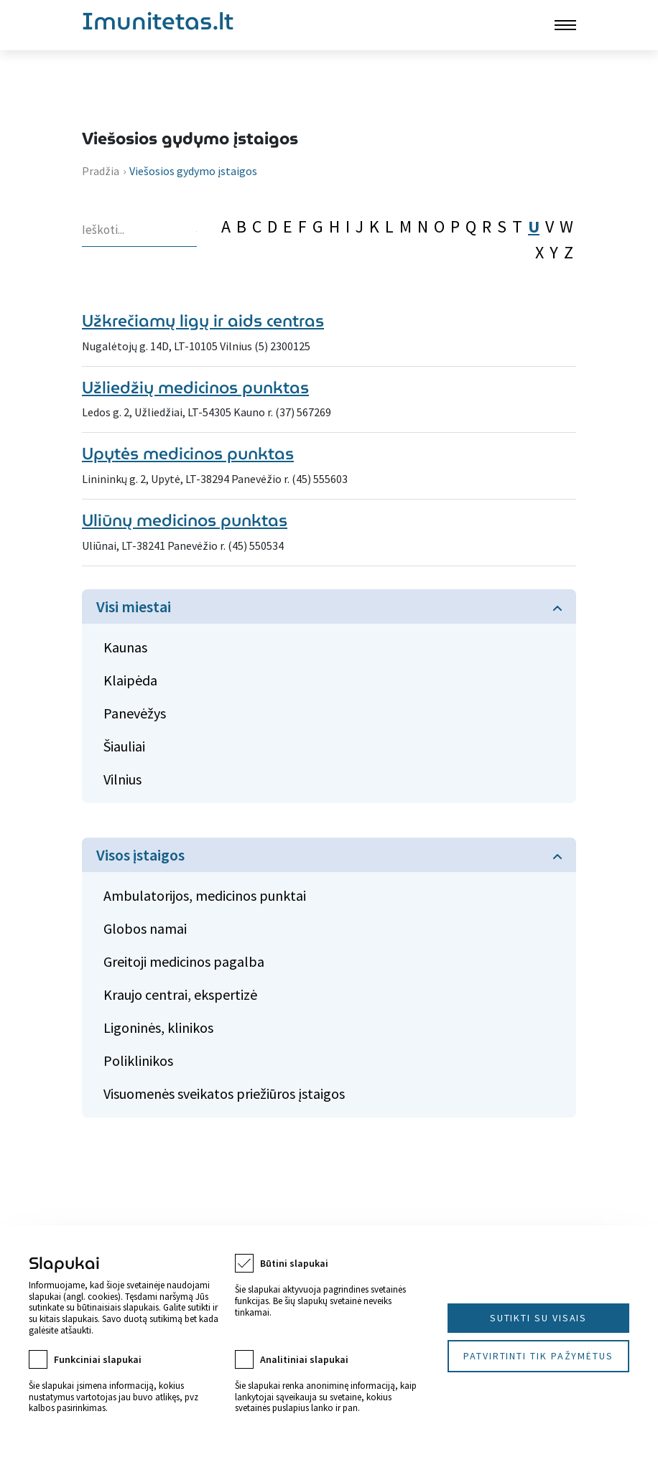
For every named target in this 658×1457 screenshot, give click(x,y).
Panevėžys (134, 713)
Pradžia (100, 171)
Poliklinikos (138, 1060)
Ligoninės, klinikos (158, 1027)
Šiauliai (124, 746)
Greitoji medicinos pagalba (183, 961)
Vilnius (122, 779)
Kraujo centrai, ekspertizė (180, 994)
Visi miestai (133, 606)
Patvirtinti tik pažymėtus (538, 1355)
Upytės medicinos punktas (188, 454)
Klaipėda (130, 680)
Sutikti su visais (539, 1317)
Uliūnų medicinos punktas (184, 520)
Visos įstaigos (140, 855)
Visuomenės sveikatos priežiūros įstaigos (224, 1093)
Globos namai (145, 928)
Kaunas (125, 647)
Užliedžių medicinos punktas (195, 387)
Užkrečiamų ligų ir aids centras (203, 321)
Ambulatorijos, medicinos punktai (204, 895)
